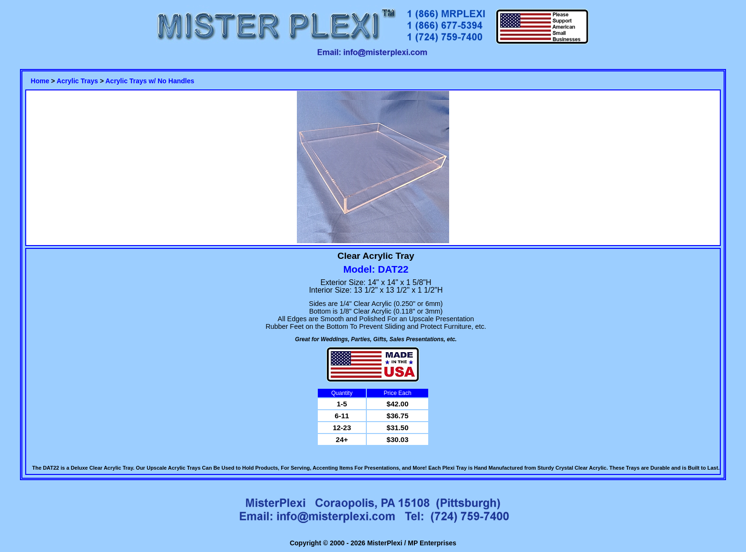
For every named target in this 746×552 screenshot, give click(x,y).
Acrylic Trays (77, 81)
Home (40, 81)
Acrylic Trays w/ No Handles (149, 81)
